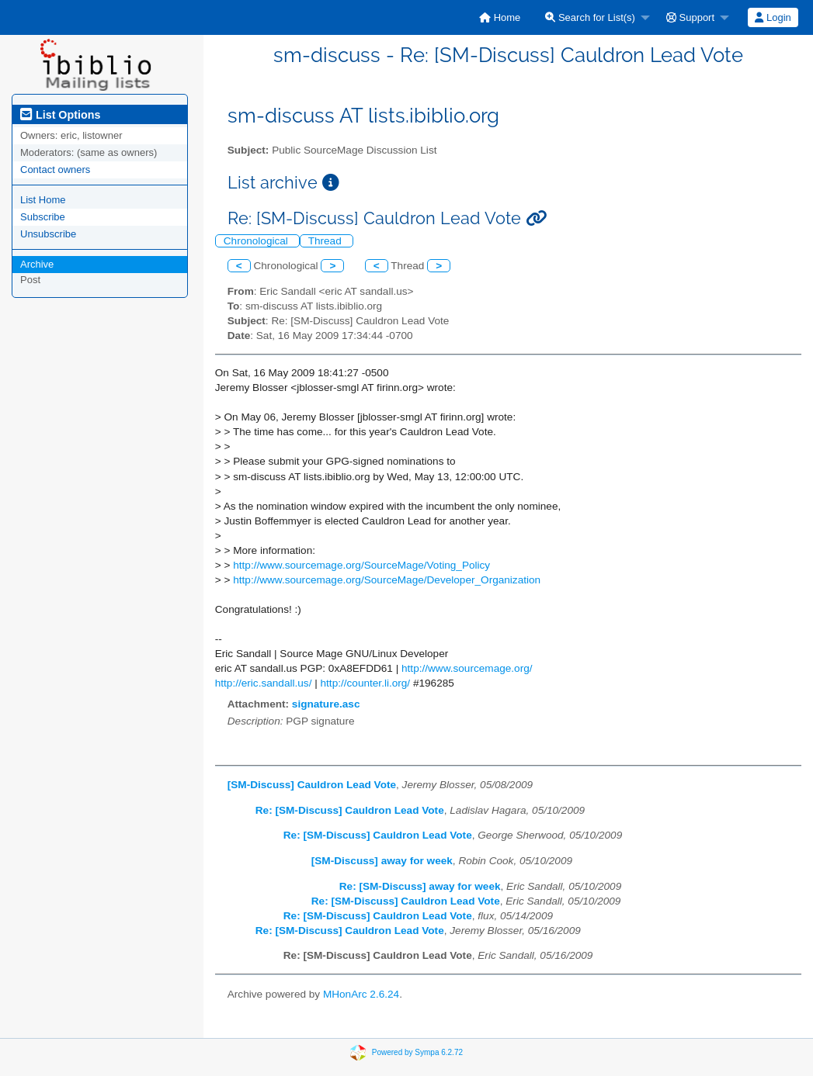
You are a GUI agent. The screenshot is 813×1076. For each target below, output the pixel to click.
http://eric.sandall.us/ (263, 683)
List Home (43, 200)
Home (499, 17)
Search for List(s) (590, 17)
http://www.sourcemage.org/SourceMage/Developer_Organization (386, 580)
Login (772, 17)
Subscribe (42, 217)
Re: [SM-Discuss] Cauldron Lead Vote (349, 810)
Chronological (257, 241)
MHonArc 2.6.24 (361, 994)
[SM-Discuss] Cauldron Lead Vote (312, 785)
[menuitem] (500, 17)
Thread (326, 241)
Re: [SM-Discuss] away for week (420, 886)
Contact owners (55, 169)
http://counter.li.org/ (366, 683)
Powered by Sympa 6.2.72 (417, 1052)
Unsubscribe (48, 234)
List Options (60, 115)
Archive (37, 264)
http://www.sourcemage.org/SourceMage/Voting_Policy (361, 565)
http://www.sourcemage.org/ (467, 668)
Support (690, 17)
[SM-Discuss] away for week (382, 861)
